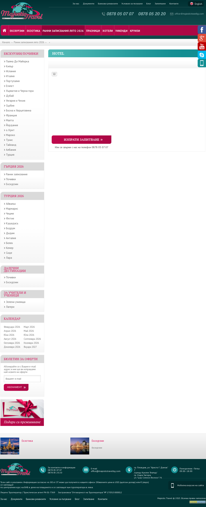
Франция (11, 115)
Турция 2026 (14, 196)
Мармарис (12, 208)
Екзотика (33, 31)
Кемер (9, 248)
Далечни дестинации (15, 269)
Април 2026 (10, 330)
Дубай (10, 95)
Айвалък (11, 203)
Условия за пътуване (132, 3)
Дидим (10, 233)
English (198, 3)
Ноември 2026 (31, 342)
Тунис (9, 140)
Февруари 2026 (12, 326)
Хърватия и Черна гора (20, 91)
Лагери (10, 306)
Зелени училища (15, 302)
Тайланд (11, 145)
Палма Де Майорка (17, 61)
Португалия (13, 81)
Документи (88, 3)
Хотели (107, 31)
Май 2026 (29, 330)
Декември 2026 (12, 346)
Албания (11, 149)
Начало (6, 42)
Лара (9, 257)
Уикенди (121, 31)
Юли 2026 (29, 334)
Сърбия (10, 105)
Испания (11, 71)
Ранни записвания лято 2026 (63, 31)
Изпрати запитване (81, 139)
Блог (148, 3)
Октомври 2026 (12, 342)
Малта (10, 120)
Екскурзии (17, 31)
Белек (9, 243)
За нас (76, 3)
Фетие (10, 218)
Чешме (10, 213)
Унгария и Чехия (15, 100)
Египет (10, 86)
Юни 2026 (9, 334)
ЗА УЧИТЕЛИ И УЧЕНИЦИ (15, 293)
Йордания (12, 125)
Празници (93, 31)
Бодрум (10, 228)
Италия (10, 76)
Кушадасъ (12, 223)
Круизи (135, 31)
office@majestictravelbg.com (105, 471)
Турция (10, 154)
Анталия (11, 238)
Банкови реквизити (108, 3)
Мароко (10, 135)
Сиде (9, 252)
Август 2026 (10, 338)
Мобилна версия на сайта (190, 485)
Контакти (173, 3)
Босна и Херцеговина (18, 110)
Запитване (160, 3)
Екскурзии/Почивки (21, 53)
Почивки (11, 179)
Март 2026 (29, 326)
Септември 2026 (32, 338)
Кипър (9, 66)
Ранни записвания (16, 174)
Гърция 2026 (14, 166)
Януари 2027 (30, 346)
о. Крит (10, 130)
